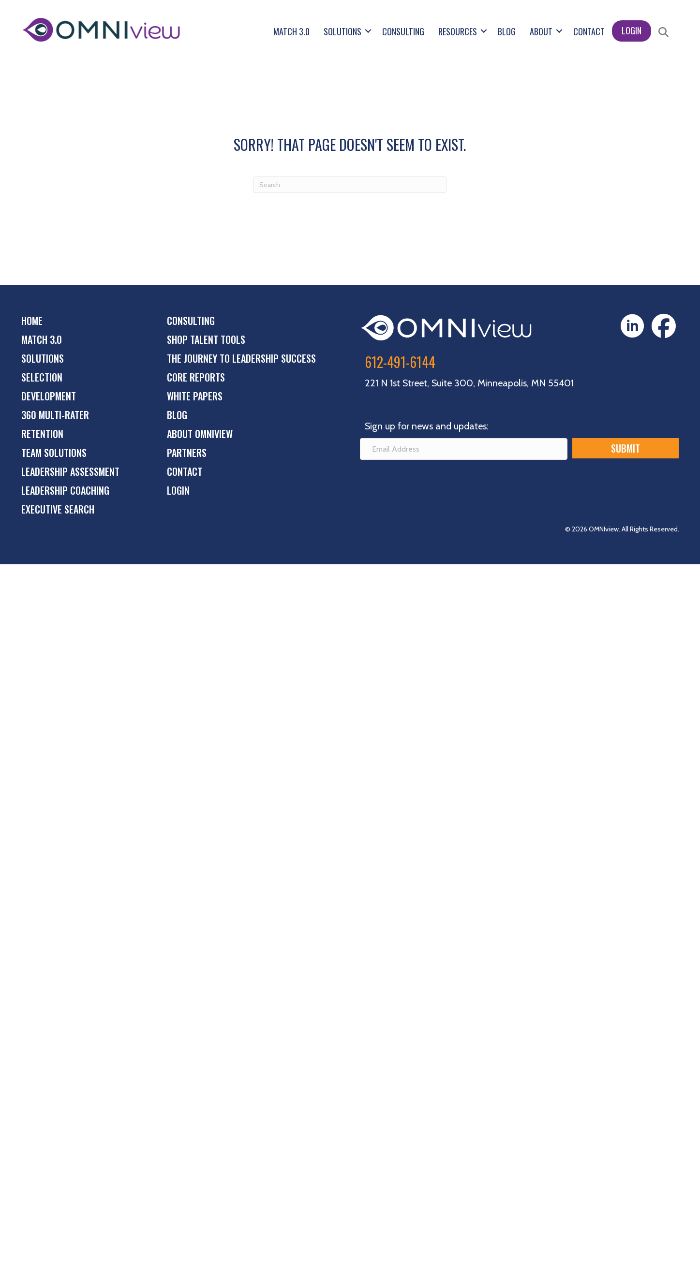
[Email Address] (464, 449)
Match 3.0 (41, 339)
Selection (41, 377)
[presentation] (433, 486)
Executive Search (57, 509)
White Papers (195, 396)
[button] (368, 30)
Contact (184, 471)
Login (178, 490)
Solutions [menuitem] (342, 31)
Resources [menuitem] (457, 31)
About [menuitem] (541, 31)
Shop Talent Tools (206, 339)
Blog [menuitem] (507, 31)
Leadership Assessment (70, 471)
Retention (42, 433)
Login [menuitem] (631, 30)
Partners (187, 452)
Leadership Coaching (65, 490)
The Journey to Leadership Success (241, 358)
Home (32, 320)
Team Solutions (54, 452)
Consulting (191, 320)
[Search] (350, 184)
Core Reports (196, 377)
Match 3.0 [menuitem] (291, 31)
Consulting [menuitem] (403, 31)
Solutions (42, 358)
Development (48, 396)
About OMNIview (200, 433)
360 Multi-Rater (55, 415)
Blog (177, 415)
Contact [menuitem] (589, 31)
